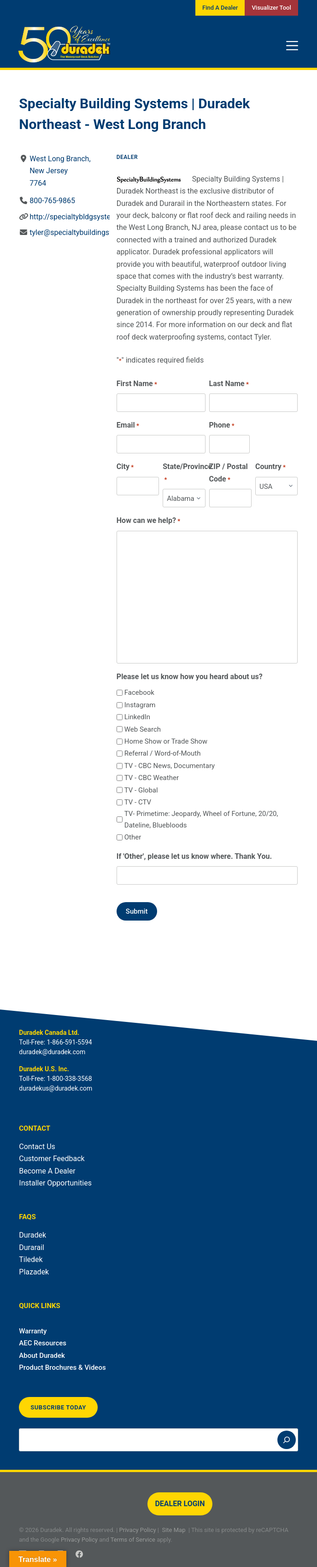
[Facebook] (79, 1554)
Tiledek (30, 1259)
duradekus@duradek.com (55, 1088)
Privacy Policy (137, 1529)
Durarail (31, 1247)
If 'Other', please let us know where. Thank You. (194, 856)
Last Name (229, 384)
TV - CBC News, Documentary (169, 766)
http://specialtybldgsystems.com (83, 216)
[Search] (286, 1440)
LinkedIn (137, 717)
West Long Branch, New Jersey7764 (59, 171)
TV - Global (141, 790)
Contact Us (37, 1146)
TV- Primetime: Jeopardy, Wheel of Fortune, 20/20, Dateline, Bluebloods (201, 819)
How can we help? (148, 521)
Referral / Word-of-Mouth (162, 753)
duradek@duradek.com (52, 1052)
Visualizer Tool (271, 7)
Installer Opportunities (55, 1183)
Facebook (139, 692)
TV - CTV (137, 802)
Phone (222, 425)
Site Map (173, 1529)
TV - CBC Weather (151, 778)
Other (132, 837)
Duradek (32, 1235)
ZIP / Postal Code (228, 473)
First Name (137, 384)
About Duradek (42, 1355)
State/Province (187, 473)
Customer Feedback (51, 1158)
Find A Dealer (220, 7)
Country (270, 467)
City (125, 467)
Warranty (33, 1331)
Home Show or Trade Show (165, 741)
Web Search (142, 729)
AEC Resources (42, 1343)
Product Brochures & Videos (62, 1367)
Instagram (140, 705)
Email (128, 425)
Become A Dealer (47, 1171)
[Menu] (292, 46)
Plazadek (34, 1272)
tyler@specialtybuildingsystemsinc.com (94, 232)
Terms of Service (133, 1539)
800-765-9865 (52, 200)
